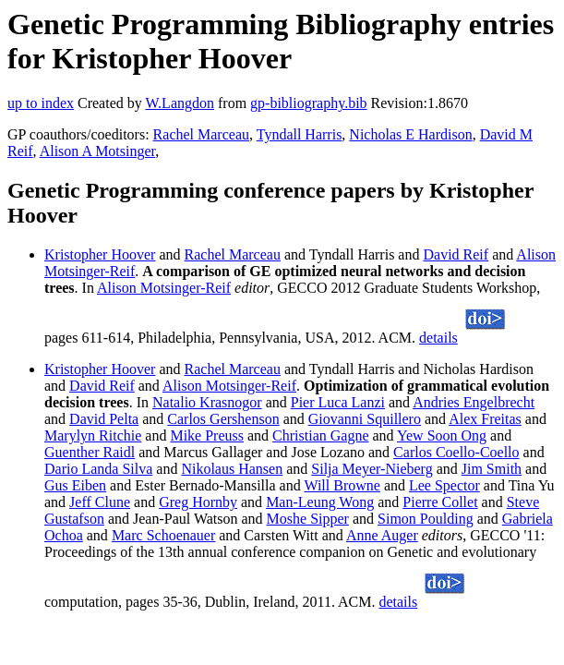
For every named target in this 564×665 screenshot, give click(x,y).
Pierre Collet (439, 502)
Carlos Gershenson (223, 419)
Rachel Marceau (201, 134)
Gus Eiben (75, 485)
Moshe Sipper (308, 518)
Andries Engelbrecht (473, 402)
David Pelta (103, 419)
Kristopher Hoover (99, 254)
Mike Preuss (207, 435)
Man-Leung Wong (320, 502)
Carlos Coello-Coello (456, 452)
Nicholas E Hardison (410, 134)
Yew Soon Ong (441, 435)
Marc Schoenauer (163, 535)
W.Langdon (179, 103)
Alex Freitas (485, 419)
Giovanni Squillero (364, 419)
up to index (40, 103)
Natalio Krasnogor (207, 402)
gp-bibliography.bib (308, 103)
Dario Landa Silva (98, 469)
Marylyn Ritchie (92, 435)
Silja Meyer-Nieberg (371, 469)
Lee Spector (444, 485)
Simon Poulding (426, 518)
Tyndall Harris (299, 134)
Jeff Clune (99, 502)
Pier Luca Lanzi (338, 402)
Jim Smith (492, 469)
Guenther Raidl (89, 452)
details (438, 337)
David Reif (455, 254)
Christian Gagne (320, 435)
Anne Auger (382, 535)
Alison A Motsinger (98, 151)
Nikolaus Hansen (231, 469)
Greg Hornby (198, 502)
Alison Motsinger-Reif (164, 288)
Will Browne (341, 485)
